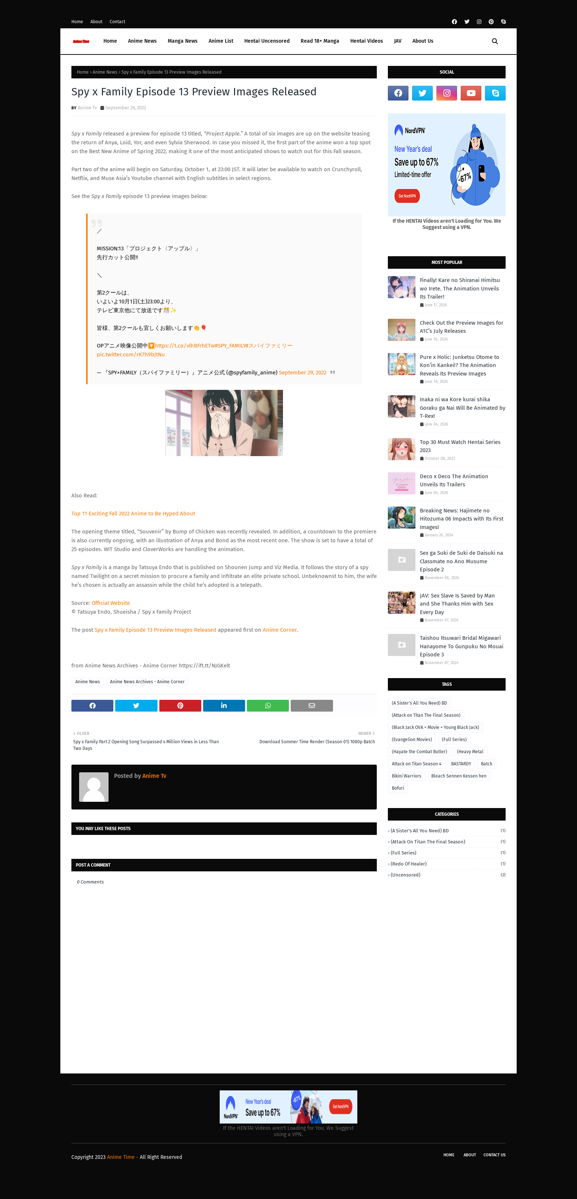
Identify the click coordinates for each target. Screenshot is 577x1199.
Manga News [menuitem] (183, 41)
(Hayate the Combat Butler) (419, 751)
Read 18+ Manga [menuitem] (320, 41)
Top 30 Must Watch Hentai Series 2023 (460, 446)
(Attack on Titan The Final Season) (426, 715)
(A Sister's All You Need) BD (419, 703)
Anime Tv (87, 107)
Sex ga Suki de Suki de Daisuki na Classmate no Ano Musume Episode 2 (461, 561)
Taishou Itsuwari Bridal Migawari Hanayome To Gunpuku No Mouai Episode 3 (461, 646)
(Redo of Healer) (448, 864)
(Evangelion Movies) (412, 739)
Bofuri (398, 788)
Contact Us (495, 1155)
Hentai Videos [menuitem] (366, 41)
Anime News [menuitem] (142, 41)
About (96, 21)
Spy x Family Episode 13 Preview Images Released (155, 630)
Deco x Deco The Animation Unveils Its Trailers (454, 480)
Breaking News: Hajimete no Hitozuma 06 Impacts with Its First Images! (461, 518)
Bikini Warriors (406, 776)
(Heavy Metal (470, 751)
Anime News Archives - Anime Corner (147, 681)
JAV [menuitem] (397, 41)
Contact (117, 21)
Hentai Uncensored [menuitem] (267, 41)
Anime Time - (123, 1157)
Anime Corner (280, 630)
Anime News (105, 72)
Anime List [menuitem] (221, 41)
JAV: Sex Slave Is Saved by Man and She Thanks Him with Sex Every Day (457, 604)
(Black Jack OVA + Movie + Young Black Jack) (435, 727)
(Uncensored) (448, 875)
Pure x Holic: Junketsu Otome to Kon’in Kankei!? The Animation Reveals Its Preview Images (459, 365)
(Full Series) (454, 739)
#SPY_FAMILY (230, 345)
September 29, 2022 (302, 372)
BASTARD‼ (461, 763)
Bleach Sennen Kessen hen (458, 776)
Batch (486, 763)
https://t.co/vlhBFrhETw (185, 345)
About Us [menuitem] (423, 41)
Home (77, 21)
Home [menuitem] (110, 41)
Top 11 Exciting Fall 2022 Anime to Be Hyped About (133, 513)
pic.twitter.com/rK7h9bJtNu (131, 354)
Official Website (111, 603)
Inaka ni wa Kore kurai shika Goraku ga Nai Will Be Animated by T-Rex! (462, 407)
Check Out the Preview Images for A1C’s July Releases (461, 327)
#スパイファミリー (269, 345)
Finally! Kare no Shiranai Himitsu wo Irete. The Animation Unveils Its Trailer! (460, 288)
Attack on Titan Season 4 (416, 763)
